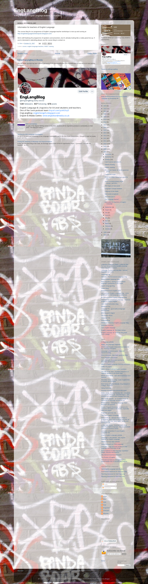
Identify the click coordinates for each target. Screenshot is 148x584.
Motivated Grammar (107, 325)
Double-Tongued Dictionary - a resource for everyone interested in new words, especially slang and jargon (115, 408)
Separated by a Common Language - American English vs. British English (115, 300)
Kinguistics (106, 508)
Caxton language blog (108, 286)
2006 (105, 232)
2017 (105, 125)
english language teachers (35, 46)
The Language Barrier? (112, 199)
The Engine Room (106, 315)
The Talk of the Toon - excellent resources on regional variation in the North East (115, 372)
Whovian (106, 513)
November (108, 157)
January (107, 229)
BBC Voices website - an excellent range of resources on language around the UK (114, 399)
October (107, 159)
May (106, 218)
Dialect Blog (105, 288)
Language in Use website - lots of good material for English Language (113, 438)
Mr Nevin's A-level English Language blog (114, 297)
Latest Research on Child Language (112, 444)
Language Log (105, 274)
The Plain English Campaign (110, 415)
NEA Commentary (31, 124)
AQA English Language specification (112, 469)
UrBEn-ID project (106, 366)
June (106, 215)
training (51, 46)
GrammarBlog (105, 320)
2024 (105, 106)
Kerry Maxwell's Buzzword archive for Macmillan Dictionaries (112, 361)
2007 (105, 152)
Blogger (107, 579)
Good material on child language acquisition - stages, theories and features (115, 451)
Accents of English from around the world (114, 390)
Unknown (106, 510)
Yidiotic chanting (110, 164)
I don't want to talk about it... (113, 162)
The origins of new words (112, 186)
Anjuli (105, 496)
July (106, 212)
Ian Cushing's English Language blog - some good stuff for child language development (115, 294)
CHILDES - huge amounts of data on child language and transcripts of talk (114, 447)
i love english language (108, 327)
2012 (105, 138)
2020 (105, 116)
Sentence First (105, 306)
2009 (105, 146)
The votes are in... (110, 196)
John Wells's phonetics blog (109, 304)
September (108, 207)
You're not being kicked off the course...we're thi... (114, 182)
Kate (104, 502)
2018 (105, 122)
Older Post (92, 53)
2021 (105, 114)
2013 (105, 135)
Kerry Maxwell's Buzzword (109, 357)
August (107, 210)
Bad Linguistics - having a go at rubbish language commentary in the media (113, 282)
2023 (105, 108)
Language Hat (105, 318)
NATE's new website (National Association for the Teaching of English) (115, 347)
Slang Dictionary (106, 388)
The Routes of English (108, 457)
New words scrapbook (111, 194)
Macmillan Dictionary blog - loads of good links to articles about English (115, 380)
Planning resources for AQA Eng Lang (113, 476)
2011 (105, 141)
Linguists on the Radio (112, 191)
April (106, 220)
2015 (105, 130)
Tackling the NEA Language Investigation (30, 134)
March (107, 223)
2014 (105, 133)
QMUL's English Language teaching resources (115, 364)
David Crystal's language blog (110, 279)
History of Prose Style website (110, 441)
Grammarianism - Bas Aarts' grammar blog (114, 355)
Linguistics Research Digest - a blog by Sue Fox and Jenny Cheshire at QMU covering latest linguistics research (114, 266)
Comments (106, 488)
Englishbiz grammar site (108, 413)
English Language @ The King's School (113, 330)
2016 (105, 127)
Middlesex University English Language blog (114, 323)
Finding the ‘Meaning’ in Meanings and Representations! (34, 141)
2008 (105, 149)
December (108, 154)
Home (57, 53)
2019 (105, 119)
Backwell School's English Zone (111, 290)
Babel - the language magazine (110, 344)
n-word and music (110, 174)
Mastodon (20, 570)
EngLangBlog (30, 10)
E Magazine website (107, 342)
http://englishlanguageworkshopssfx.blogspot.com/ (35, 33)
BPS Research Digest (108, 313)
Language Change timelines (113, 188)
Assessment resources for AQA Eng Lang (114, 471)
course (24, 46)
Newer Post (22, 53)
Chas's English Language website (111, 435)
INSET (46, 46)
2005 (105, 235)
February (108, 226)
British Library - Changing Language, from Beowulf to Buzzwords (114, 403)
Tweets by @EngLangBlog (109, 69)
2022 (105, 111)
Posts (105, 484)
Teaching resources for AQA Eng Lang (113, 474)
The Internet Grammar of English (111, 455)
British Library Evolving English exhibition (114, 369)
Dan (104, 499)
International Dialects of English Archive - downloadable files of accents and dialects (114, 460)
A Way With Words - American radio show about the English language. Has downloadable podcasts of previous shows (115, 426)
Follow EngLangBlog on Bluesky (30, 60)
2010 (105, 144)
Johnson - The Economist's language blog (114, 277)
